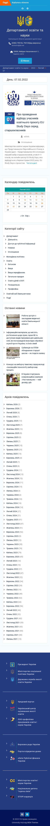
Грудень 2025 (12, 421)
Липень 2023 (12, 540)
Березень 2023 (12, 557)
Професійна (13, 289)
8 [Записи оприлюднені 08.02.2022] (13, 200)
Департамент (12, 236)
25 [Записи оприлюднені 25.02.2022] (30, 207)
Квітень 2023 (12, 553)
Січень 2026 (11, 417)
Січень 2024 (11, 515)
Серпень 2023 (12, 536)
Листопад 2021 (13, 622)
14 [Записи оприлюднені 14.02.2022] (8, 203)
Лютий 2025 (11, 462)
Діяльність (12, 240)
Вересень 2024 (12, 483)
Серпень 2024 (12, 487)
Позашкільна (14, 285)
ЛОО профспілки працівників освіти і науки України (27, 722)
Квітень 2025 (12, 454)
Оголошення (26, 142)
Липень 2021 (12, 639)
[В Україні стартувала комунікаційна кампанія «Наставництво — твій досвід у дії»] (13, 380)
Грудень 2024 (12, 470)
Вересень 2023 (12, 532)
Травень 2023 (12, 548)
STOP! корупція (25, 797)
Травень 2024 (12, 499)
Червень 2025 (12, 445)
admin (26, 136)
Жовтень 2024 (12, 478)
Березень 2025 (12, 458)
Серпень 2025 (12, 437)
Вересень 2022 (12, 581)
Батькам (12, 264)
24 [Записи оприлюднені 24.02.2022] (25, 207)
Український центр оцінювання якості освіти (27, 711)
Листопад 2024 (13, 474)
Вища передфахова (16, 272)
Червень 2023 (12, 544)
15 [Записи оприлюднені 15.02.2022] (14, 203)
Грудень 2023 (12, 520)
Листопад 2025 (13, 425)
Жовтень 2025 (12, 429)
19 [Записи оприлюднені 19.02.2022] (36, 203)
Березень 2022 (12, 606)
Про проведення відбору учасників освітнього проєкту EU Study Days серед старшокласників (24, 122)
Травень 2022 (12, 598)
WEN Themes (32, 822)
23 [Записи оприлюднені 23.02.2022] (19, 207)
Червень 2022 (12, 594)
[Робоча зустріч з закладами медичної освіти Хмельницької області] (13, 321)
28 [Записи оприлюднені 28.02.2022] (8, 210)
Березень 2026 (12, 408)
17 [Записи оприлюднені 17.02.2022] (25, 203)
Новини (11, 248)
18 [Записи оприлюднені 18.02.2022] (30, 203)
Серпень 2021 (12, 635)
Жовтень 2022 (12, 577)
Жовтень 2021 (12, 627)
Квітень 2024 (12, 503)
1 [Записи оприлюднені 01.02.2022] (13, 197)
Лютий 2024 (11, 511)
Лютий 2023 (11, 561)
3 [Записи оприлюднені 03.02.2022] (24, 197)
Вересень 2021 (12, 631)
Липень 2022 (12, 590)
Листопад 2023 (13, 524)
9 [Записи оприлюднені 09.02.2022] (19, 200)
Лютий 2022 (11, 610)
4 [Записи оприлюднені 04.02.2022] (30, 197)
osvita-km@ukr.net (18, 45)
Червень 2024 (12, 495)
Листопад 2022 (13, 573)
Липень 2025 (12, 441)
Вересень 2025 (12, 433)
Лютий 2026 (11, 413)
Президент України (27, 664)
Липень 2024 (12, 491)
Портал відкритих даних (29, 751)
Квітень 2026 (12, 404)
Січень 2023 (11, 565)
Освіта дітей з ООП (16, 281)
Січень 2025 (11, 466)
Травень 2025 (12, 450)
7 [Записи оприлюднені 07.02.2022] (7, 200)
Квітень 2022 (12, 602)
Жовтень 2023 (12, 528)
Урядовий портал (26, 702)
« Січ (22, 216)
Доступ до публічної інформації (21, 244)
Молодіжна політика (15, 257)
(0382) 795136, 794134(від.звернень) (26, 43)
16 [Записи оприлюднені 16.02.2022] (19, 203)
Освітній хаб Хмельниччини (18, 294)
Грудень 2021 (12, 618)
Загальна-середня (16, 277)
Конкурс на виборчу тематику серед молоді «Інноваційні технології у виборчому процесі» (25, 367)
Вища (10, 268)
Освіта (9, 261)
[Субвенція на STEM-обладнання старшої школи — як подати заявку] (13, 353)
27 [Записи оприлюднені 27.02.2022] (42, 207)
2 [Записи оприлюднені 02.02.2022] (19, 197)
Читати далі (31, 163)
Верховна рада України (29, 744)
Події (8, 298)
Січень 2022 (11, 614)
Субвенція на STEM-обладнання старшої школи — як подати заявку (33, 350)
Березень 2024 (12, 507)
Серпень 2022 (12, 585)
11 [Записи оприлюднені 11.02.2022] (30, 200)
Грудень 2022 (12, 569)
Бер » (27, 216)
